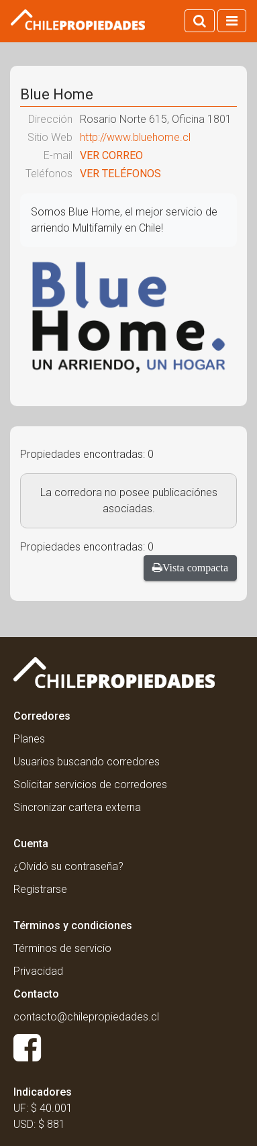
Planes (29, 738)
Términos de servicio (62, 948)
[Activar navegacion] (231, 20)
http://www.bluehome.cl (135, 137)
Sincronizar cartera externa (77, 807)
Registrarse (40, 889)
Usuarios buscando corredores (86, 761)
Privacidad (38, 971)
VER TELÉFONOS (120, 173)
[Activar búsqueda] (200, 20)
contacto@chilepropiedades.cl (86, 1016)
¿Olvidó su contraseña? (68, 866)
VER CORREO (111, 155)
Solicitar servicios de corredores (90, 784)
